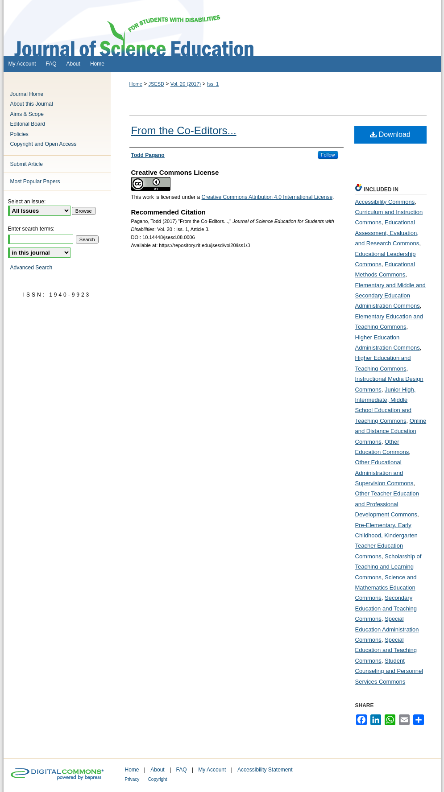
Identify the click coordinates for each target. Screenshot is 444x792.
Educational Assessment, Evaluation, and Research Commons (387, 233)
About (157, 770)
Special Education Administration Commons (387, 629)
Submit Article (26, 164)
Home (135, 84)
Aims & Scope (27, 114)
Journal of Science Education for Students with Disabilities (222, 28)
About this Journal (31, 104)
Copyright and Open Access (43, 144)
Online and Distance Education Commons (391, 431)
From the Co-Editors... (184, 130)
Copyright (157, 779)
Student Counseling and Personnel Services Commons (389, 671)
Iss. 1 (213, 84)
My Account (212, 770)
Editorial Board (28, 124)
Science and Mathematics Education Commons (386, 588)
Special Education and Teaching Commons (386, 650)
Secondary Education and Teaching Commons (386, 608)
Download (390, 134)
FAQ (181, 770)
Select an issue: (27, 201)
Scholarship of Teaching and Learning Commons (388, 567)
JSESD (156, 84)
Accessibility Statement (264, 770)
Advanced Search (31, 267)
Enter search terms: (31, 229)
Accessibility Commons (385, 201)
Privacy (132, 779)
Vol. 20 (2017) (185, 84)
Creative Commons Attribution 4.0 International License (267, 197)
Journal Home (27, 94)
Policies (19, 134)
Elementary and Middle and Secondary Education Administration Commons (390, 295)
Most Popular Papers (35, 181)
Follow (328, 154)
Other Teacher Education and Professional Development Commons (387, 504)
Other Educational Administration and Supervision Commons (384, 473)
